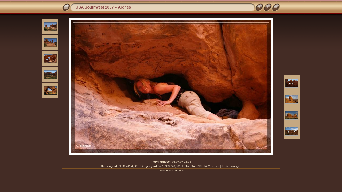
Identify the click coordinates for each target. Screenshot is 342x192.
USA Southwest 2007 (95, 7)
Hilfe (181, 170)
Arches (124, 7)
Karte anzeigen (231, 166)
